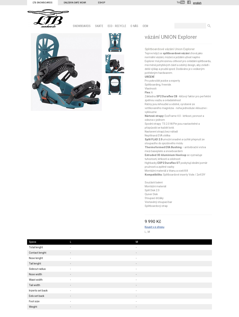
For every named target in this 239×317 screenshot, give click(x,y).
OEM (146, 26)
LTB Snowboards (42, 2)
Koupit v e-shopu (154, 226)
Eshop (101, 2)
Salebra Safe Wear (75, 2)
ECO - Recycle (117, 26)
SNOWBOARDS (82, 26)
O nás (135, 26)
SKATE (99, 26)
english (197, 2)
